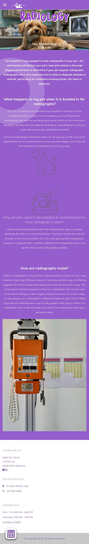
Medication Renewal (14, 465)
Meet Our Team (11, 457)
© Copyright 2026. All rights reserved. (44, 538)
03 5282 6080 (14, 491)
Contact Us (9, 461)
